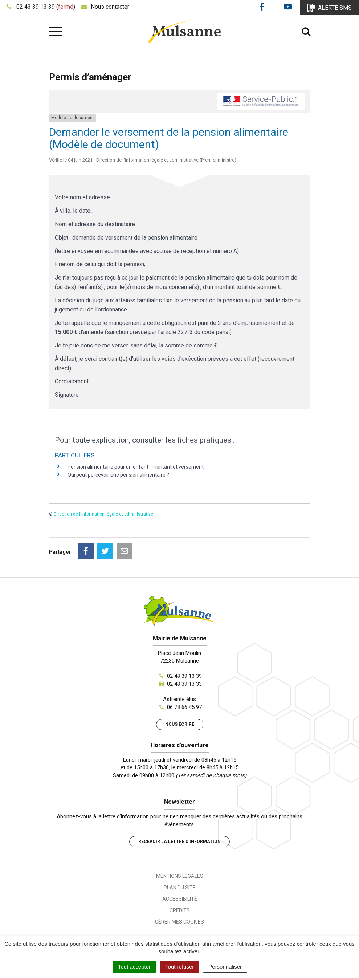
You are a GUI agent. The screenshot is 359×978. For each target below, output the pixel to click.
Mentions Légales (179, 876)
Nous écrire (179, 724)
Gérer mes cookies (179, 922)
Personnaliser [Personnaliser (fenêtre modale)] (225, 966)
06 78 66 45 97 (184, 707)
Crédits (180, 910)
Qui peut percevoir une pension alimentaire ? (118, 475)
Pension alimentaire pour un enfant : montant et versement (136, 467)
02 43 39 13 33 (184, 684)
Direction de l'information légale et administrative (103, 514)
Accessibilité (179, 899)
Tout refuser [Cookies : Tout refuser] (179, 966)
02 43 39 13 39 (184, 676)
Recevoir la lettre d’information (179, 841)
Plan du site (180, 888)
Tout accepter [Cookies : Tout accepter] (134, 966)
